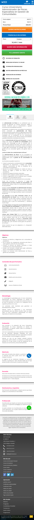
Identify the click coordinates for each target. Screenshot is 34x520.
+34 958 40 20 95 (10, 445)
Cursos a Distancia (7, 469)
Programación (6, 512)
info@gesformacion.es (11, 454)
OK (31, 516)
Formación (27, 2)
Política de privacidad (8, 493)
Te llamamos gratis (17, 53)
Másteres (5, 501)
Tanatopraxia (6, 508)
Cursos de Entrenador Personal (10, 461)
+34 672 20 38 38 (10, 451)
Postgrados (6, 504)
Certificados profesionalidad (9, 484)
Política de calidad (7, 490)
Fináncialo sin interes (17, 35)
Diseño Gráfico (6, 510)
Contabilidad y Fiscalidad (9, 506)
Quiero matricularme (17, 29)
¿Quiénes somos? (7, 482)
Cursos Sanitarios (7, 471)
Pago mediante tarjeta (8, 495)
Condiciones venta (7, 486)
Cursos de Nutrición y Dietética (10, 465)
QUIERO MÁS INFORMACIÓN (17, 47)
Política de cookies (7, 488)
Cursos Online (6, 467)
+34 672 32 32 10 (10, 448)
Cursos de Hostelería (8, 463)
